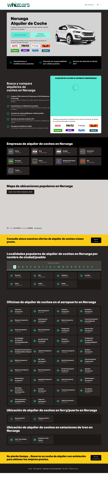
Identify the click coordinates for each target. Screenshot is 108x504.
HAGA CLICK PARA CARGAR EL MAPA (20, 192)
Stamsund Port (20, 418)
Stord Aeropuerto (67, 379)
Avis (40, 151)
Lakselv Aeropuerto (44, 351)
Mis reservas (89, 5)
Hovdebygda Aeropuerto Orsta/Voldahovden (21, 340)
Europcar (18, 160)
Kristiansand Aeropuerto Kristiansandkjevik (91, 340)
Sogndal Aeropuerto (45, 379)
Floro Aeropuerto (44, 329)
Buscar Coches (20, 35)
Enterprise (90, 151)
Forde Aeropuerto (21, 329)
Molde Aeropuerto (21, 360)
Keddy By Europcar (69, 160)
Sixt (88, 160)
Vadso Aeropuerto (68, 400)
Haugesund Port (43, 418)
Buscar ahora (96, 240)
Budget (65, 151)
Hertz (41, 160)
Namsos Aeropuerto (21, 370)
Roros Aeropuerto (44, 370)
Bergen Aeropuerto (21, 320)
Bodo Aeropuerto (67, 320)
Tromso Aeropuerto (68, 390)
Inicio (30, 468)
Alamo (17, 151)
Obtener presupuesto (40, 35)
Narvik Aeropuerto (68, 360)
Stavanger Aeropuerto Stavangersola (19, 390)
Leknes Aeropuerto (68, 351)
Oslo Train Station (21, 439)
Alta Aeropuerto (43, 310)
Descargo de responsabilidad (52, 468)
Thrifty (17, 170)
